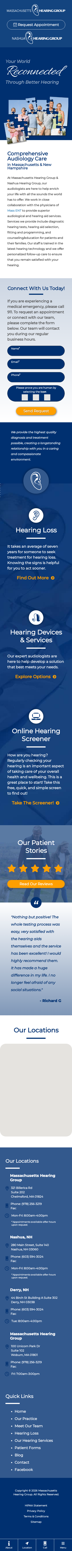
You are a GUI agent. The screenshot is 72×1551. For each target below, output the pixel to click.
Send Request (36, 411)
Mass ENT (14, 210)
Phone (15, 375)
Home (20, 1411)
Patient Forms (28, 1448)
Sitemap (36, 1522)
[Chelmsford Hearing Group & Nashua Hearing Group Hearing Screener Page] (36, 751)
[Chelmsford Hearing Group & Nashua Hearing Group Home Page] (36, 10)
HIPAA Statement (36, 1505)
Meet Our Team (29, 1426)
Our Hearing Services (34, 1440)
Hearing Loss (26, 1433)
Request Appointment (36, 25)
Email (15, 362)
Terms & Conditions (36, 1516)
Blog (19, 1455)
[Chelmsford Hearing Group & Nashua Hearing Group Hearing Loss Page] (36, 538)
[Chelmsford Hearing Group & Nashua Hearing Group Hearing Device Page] (36, 638)
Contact (22, 1462)
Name (15, 348)
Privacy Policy (36, 1511)
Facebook (24, 1469)
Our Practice (26, 1419)
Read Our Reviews (36, 884)
